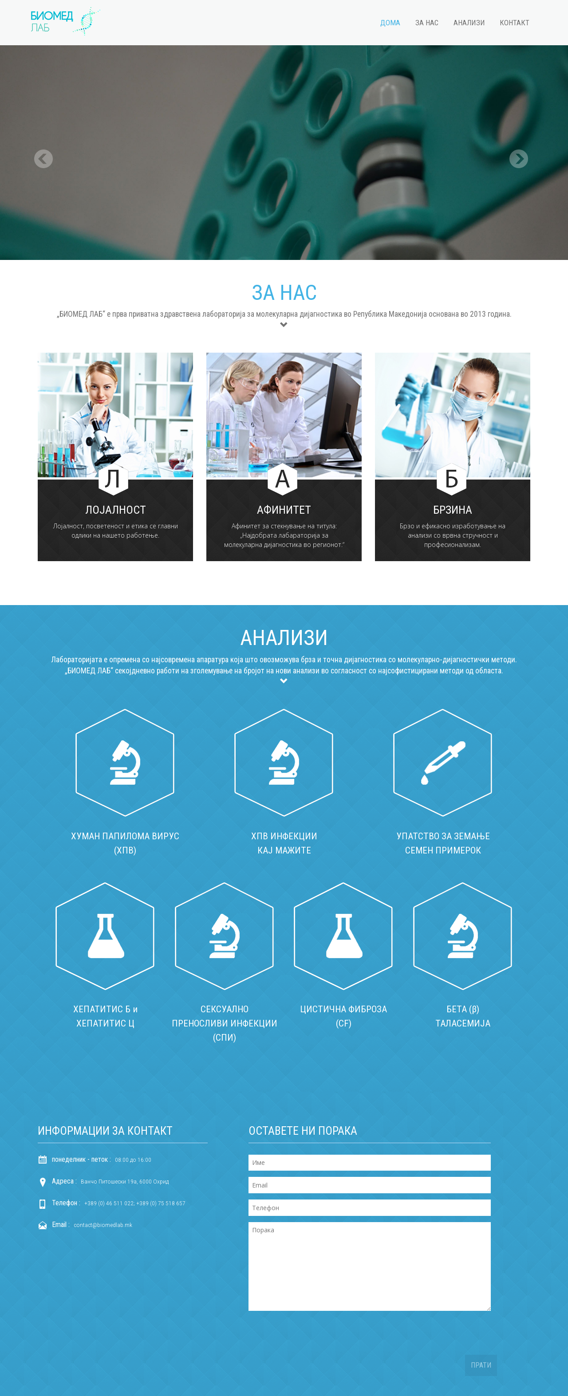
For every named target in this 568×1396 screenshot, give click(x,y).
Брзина (452, 509)
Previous (43, 148)
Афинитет (284, 509)
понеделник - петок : (81, 1157)
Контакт (514, 22)
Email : (61, 1223)
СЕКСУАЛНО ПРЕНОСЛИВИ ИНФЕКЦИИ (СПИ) (224, 1022)
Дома (390, 22)
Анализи (469, 22)
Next (518, 148)
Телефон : (66, 1201)
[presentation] (315, 1335)
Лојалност (115, 509)
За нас (426, 22)
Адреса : (64, 1179)
